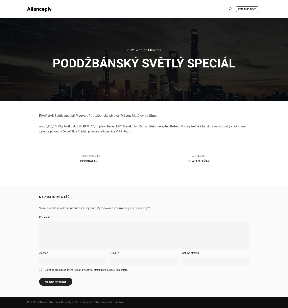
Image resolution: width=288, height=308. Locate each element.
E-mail (115, 253)
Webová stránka (190, 253)
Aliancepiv (39, 9)
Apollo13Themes (93, 302)
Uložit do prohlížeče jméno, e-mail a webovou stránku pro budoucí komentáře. (86, 270)
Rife (29, 302)
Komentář (45, 217)
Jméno (43, 253)
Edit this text (247, 9)
